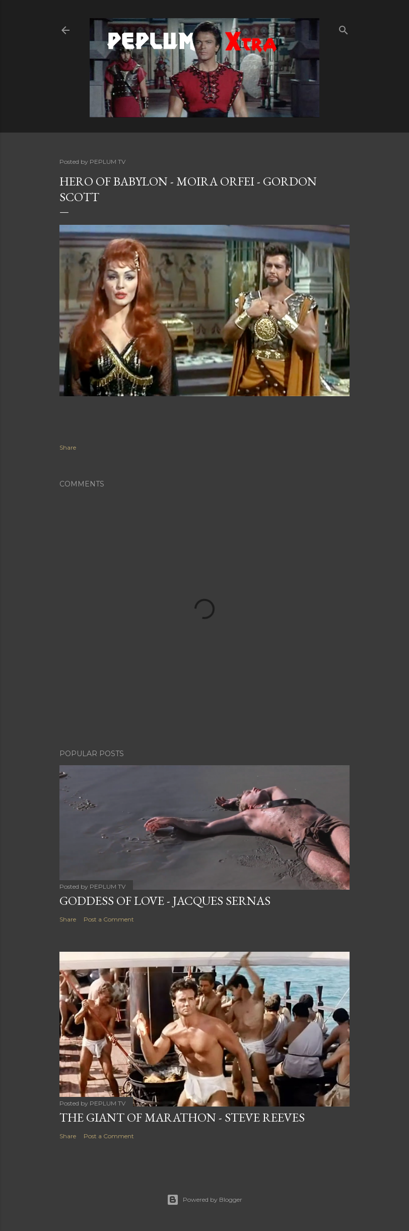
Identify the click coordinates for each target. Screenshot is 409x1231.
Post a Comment (109, 919)
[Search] (343, 28)
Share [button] (67, 447)
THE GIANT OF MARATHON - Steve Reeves (182, 1117)
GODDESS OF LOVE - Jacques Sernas (164, 900)
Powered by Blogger (204, 1200)
